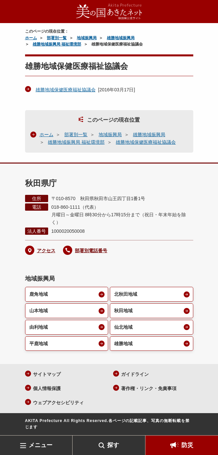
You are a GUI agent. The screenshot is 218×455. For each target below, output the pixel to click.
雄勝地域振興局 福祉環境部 (57, 44)
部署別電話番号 (91, 250)
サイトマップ (47, 374)
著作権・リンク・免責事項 (148, 388)
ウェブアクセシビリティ (58, 402)
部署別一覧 (57, 38)
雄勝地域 (123, 343)
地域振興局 (87, 38)
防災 (187, 445)
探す (113, 445)
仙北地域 (123, 327)
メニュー (40, 445)
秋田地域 (123, 310)
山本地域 (38, 310)
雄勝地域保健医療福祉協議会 (66, 89)
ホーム (31, 38)
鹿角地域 (38, 294)
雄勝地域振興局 (121, 38)
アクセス (46, 250)
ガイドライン (135, 374)
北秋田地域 (125, 294)
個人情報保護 (47, 388)
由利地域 (38, 327)
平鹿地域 (38, 343)
